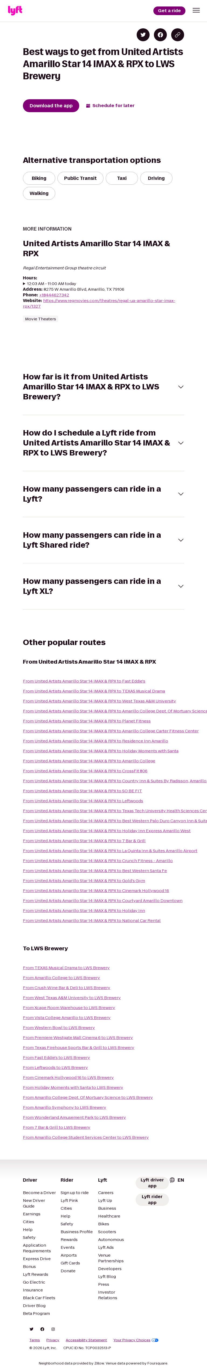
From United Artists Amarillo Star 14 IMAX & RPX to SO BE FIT (82, 791)
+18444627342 (54, 295)
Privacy (52, 1340)
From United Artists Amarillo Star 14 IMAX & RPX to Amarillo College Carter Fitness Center (111, 731)
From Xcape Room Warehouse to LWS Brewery (69, 1007)
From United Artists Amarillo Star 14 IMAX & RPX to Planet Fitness (87, 721)
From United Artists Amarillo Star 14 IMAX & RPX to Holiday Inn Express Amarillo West (107, 831)
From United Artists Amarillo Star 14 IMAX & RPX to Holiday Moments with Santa (100, 751)
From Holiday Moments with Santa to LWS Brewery (73, 1087)
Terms (34, 1340)
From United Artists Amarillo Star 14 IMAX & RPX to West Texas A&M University (99, 701)
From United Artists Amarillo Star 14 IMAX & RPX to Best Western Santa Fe (95, 870)
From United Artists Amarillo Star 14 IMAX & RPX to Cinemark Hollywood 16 (96, 890)
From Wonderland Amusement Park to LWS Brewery (74, 1117)
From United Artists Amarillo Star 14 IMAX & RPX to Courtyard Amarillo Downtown (102, 900)
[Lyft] (15, 10)
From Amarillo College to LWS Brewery (61, 977)
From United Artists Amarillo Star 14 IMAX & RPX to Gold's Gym (84, 880)
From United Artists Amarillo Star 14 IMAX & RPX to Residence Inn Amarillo (95, 741)
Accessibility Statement (86, 1340)
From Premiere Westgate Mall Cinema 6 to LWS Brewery (78, 1037)
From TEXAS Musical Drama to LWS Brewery (66, 968)
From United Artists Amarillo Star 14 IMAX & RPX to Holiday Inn (84, 910)
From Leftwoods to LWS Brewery (55, 1067)
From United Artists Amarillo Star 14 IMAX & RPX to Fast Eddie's (84, 681)
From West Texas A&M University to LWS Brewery (72, 997)
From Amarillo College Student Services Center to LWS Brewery (86, 1137)
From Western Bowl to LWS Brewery (59, 1027)
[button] (196, 10)
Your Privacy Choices (135, 1340)
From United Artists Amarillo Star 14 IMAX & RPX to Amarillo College (89, 761)
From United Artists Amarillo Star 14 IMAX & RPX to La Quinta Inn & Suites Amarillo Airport (110, 850)
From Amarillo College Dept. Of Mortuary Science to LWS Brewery (88, 1097)
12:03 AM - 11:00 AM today (51, 283)
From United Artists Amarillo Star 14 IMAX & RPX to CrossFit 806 (85, 771)
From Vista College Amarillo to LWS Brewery (67, 1017)
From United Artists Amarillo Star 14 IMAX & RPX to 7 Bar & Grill (84, 841)
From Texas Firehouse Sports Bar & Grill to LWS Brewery (78, 1047)
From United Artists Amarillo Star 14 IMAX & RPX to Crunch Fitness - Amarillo (98, 860)
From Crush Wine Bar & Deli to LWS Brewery (66, 987)
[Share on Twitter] (143, 34)
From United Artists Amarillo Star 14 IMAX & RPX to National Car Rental (92, 920)
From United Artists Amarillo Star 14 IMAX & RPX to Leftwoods (83, 801)
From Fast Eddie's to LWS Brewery (56, 1057)
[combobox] (176, 1180)
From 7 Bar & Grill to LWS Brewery (56, 1127)
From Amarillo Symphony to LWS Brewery (64, 1107)
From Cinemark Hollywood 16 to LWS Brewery (68, 1077)
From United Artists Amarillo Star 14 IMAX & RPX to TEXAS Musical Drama (94, 691)
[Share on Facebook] (160, 34)
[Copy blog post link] (177, 34)
